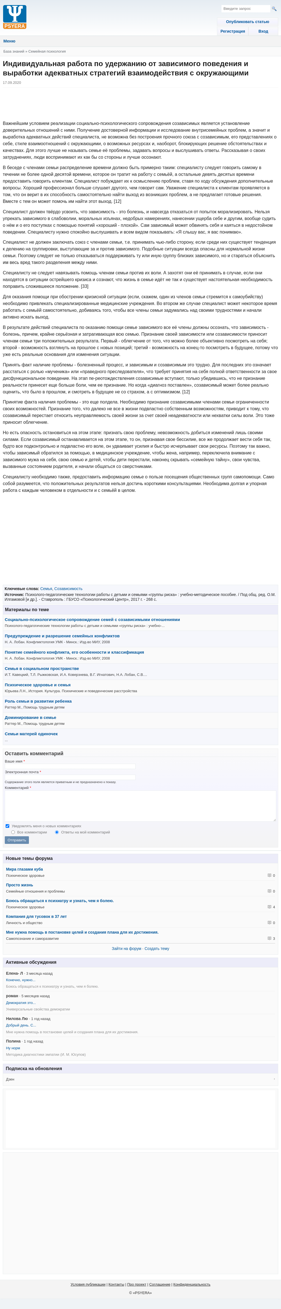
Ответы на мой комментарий (85, 838)
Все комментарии (32, 838)
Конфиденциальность (192, 1290)
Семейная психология (47, 51)
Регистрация (231, 31)
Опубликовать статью (246, 21)
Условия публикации (88, 1290)
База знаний (13, 51)
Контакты (116, 1290)
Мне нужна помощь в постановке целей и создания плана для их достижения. (82, 938)
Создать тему (157, 954)
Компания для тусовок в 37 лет (36, 922)
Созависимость (68, 588)
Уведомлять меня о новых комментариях (46, 832)
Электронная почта (23, 772)
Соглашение (159, 1290)
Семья (46, 588)
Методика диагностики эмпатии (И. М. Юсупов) (46, 1060)
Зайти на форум (126, 954)
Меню (9, 41)
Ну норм (13, 1054)
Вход (263, 31)
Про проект (136, 1290)
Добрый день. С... (21, 1031)
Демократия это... (21, 1009)
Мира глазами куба (24, 875)
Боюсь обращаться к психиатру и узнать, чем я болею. (60, 906)
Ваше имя (15, 761)
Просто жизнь (19, 891)
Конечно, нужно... (20, 986)
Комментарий (18, 788)
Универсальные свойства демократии (38, 1015)
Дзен (10, 1085)
